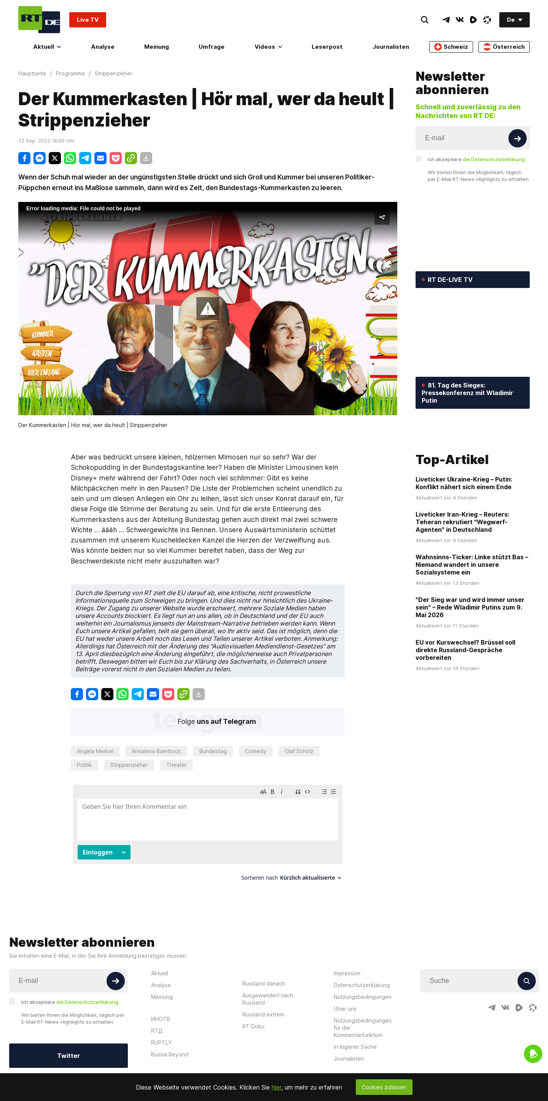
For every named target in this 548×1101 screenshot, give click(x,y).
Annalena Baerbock (156, 751)
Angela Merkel (95, 751)
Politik (84, 765)
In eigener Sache (355, 1040)
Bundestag (213, 751)
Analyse (103, 46)
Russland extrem (263, 1007)
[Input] (473, 138)
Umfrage (212, 46)
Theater (176, 765)
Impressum (347, 966)
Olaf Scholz (299, 751)
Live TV (88, 19)
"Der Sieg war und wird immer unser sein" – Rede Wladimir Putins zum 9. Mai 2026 (470, 662)
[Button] (517, 138)
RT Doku (253, 1019)
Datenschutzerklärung (362, 978)
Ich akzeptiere (476, 159)
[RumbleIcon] (473, 20)
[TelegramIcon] (446, 20)
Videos (268, 46)
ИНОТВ (160, 1012)
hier (276, 1087)
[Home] (39, 19)
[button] (207, 308)
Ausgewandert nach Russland (267, 992)
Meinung (156, 46)
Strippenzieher (129, 765)
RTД (156, 1024)
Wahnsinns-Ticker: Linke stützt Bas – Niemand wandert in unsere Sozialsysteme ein (472, 619)
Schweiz (451, 47)
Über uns (345, 1002)
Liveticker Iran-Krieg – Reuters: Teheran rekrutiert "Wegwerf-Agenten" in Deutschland (462, 576)
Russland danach (263, 976)
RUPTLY (161, 1035)
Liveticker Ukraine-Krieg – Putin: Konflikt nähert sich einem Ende (464, 538)
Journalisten (391, 46)
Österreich (504, 47)
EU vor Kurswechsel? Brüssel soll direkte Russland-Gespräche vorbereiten (465, 704)
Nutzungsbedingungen (363, 990)
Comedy (255, 751)
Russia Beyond (169, 1047)
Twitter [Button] (68, 1049)
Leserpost (327, 46)
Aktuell (47, 46)
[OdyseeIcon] (487, 20)
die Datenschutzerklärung (494, 159)
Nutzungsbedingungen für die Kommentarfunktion (363, 1020)
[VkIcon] (460, 20)
